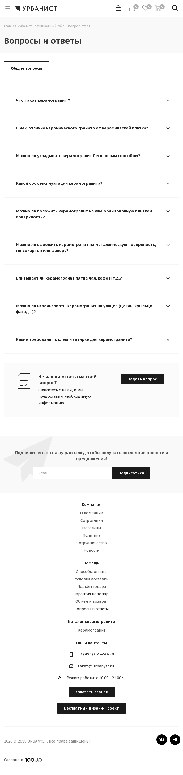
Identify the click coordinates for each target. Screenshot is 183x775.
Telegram (175, 739)
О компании (91, 513)
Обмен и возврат (91, 601)
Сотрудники (91, 520)
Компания (91, 504)
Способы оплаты (91, 571)
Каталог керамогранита (91, 621)
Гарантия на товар (91, 594)
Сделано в (23, 759)
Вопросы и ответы (91, 608)
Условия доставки (91, 579)
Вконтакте (161, 739)
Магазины (91, 528)
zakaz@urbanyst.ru (96, 666)
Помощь (91, 563)
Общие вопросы (26, 68)
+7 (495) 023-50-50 (96, 654)
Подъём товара (91, 586)
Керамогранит (91, 630)
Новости (91, 550)
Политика (91, 535)
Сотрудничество (91, 542)
